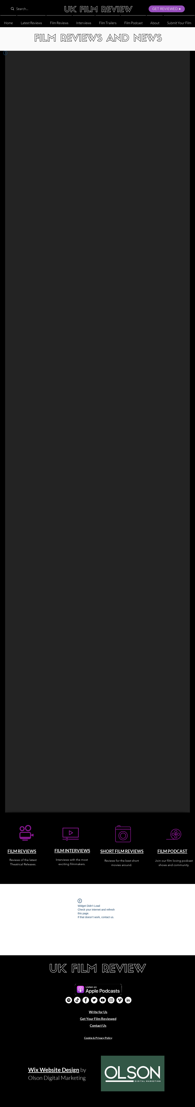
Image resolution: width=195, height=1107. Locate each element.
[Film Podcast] (68, 1000)
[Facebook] (85, 1000)
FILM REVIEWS (22, 851)
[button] (154, 21)
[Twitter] (94, 1000)
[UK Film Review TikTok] (77, 1000)
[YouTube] (102, 1000)
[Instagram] (111, 1000)
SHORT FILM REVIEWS (122, 851)
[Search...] (33, 9)
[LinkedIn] (128, 1000)
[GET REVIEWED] (167, 8)
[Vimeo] (119, 1000)
